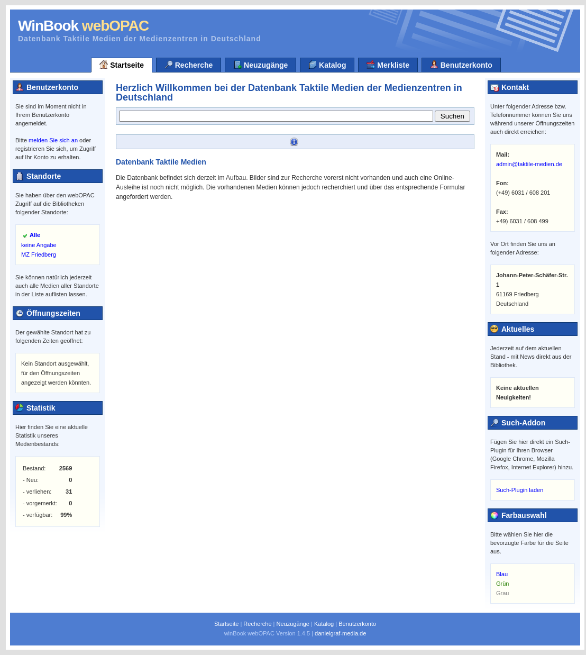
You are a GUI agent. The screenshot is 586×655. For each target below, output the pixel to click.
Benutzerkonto (461, 64)
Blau (502, 574)
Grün (502, 583)
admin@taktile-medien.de (529, 164)
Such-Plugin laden (519, 490)
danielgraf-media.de (340, 633)
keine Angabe (39, 245)
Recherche (188, 64)
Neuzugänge (260, 64)
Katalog (327, 64)
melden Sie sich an (53, 140)
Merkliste (388, 64)
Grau (502, 593)
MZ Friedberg (38, 254)
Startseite (121, 64)
